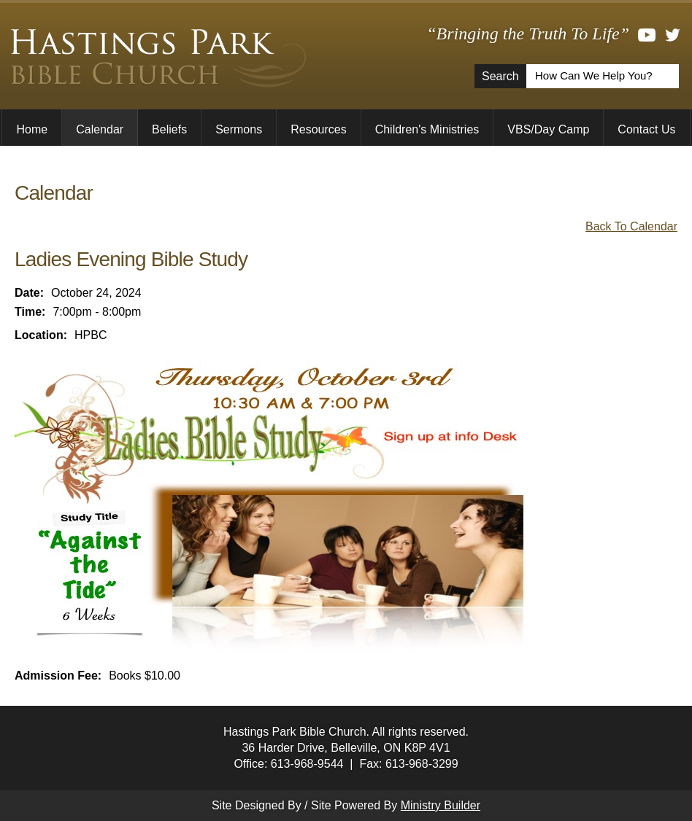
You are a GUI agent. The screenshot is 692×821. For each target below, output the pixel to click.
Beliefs (169, 129)
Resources (318, 129)
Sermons (238, 129)
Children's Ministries (427, 129)
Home (31, 129)
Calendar (99, 129)
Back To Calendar (631, 226)
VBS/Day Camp (548, 129)
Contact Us (646, 129)
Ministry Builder (440, 805)
